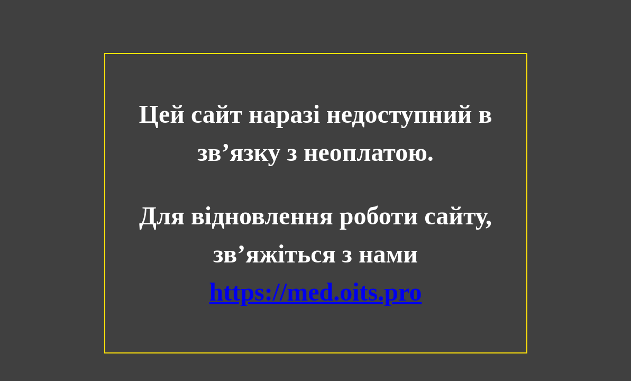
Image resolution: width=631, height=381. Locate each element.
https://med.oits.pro (315, 292)
